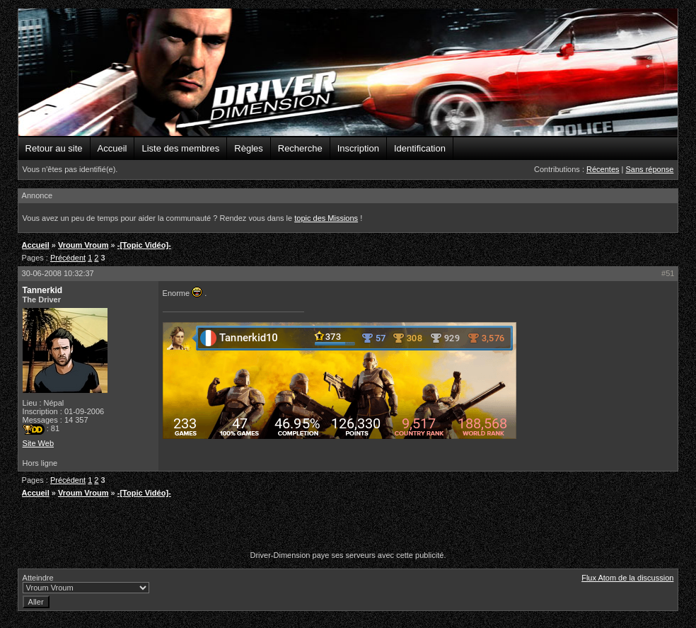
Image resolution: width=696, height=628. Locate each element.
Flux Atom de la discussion (627, 577)
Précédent (68, 257)
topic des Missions (326, 218)
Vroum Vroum (83, 245)
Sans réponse (650, 169)
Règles (248, 148)
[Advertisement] (348, 526)
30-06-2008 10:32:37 (58, 273)
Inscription (358, 148)
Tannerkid (42, 290)
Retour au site (54, 148)
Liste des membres (180, 148)
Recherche (300, 148)
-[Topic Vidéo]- (144, 245)
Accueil (112, 148)
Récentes (602, 169)
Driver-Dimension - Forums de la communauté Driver (348, 72)
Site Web (38, 443)
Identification (420, 148)
